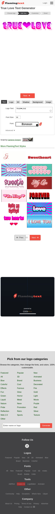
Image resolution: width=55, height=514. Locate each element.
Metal (19, 400)
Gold (36, 392)
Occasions (26, 494)
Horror (20, 396)
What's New (36, 494)
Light (36, 396)
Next (26, 96)
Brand (19, 381)
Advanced (9, 130)
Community (10, 494)
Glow (19, 392)
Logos (27, 453)
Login (45, 3)
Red (35, 407)
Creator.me (21, 484)
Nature (3, 403)
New (35, 373)
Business (37, 381)
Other (3, 419)
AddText (12, 484)
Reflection (5, 411)
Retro (19, 411)
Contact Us (29, 507)
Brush (20, 474)
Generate (46, 426)
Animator (41, 484)
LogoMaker (31, 484)
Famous (20, 388)
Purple (36, 403)
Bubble (26, 474)
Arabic (44, 471)
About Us (8, 504)
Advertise (44, 504)
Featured (4, 373)
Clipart (45, 494)
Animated (38, 377)
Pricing (16, 504)
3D (18, 377)
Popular (20, 373)
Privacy (36, 504)
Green (3, 396)
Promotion (21, 407)
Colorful (4, 384)
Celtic (34, 474)
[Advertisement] (27, 63)
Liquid (3, 400)
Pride (3, 407)
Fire (35, 388)
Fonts (27, 466)
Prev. (20, 238)
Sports (20, 415)
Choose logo (11, 13)
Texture (37, 415)
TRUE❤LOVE (34, 110)
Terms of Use (26, 504)
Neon (19, 403)
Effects (3, 388)
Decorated (38, 384)
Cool (19, 384)
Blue (2, 381)
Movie (36, 400)
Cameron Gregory (14, 140)
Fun (2, 392)
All (2, 377)
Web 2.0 (4, 415)
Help (18, 494)
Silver (36, 411)
